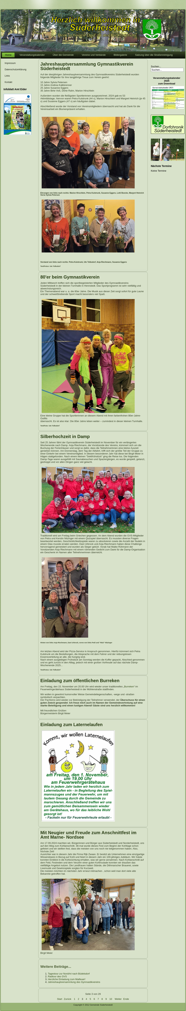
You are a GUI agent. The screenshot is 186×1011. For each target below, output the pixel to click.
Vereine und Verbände (94, 54)
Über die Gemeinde (63, 54)
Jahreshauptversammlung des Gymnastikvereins (74, 982)
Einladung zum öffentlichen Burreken (79, 680)
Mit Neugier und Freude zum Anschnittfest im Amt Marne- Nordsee (88, 835)
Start (59, 999)
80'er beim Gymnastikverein (70, 276)
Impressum (10, 63)
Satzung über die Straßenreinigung (154, 54)
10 (110, 999)
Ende (126, 999)
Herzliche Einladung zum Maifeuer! (66, 979)
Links (7, 76)
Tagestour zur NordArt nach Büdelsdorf (69, 973)
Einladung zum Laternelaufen (71, 724)
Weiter (118, 999)
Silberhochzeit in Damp (65, 436)
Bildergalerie (120, 54)
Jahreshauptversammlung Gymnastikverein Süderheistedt (86, 66)
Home (8, 54)
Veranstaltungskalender (32, 54)
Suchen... (156, 66)
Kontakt (8, 82)
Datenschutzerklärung (15, 69)
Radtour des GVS (57, 976)
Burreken (129, 686)
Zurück (67, 999)
